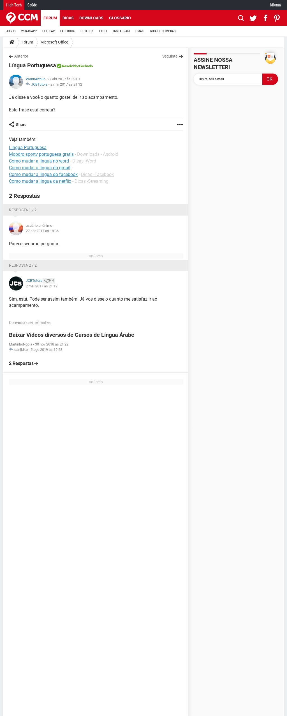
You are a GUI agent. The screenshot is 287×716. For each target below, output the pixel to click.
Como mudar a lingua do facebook (43, 174)
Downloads (91, 18)
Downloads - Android (97, 154)
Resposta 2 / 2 (23, 265)
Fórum (50, 18)
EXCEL (103, 31)
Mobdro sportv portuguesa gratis (41, 154)
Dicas (68, 18)
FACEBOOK (67, 31)
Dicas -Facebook (97, 174)
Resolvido (70, 66)
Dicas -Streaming (91, 181)
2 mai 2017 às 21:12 (66, 84)
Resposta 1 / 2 (23, 210)
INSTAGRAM (121, 31)
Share (21, 124)
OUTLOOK (87, 31)
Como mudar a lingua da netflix (40, 181)
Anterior (21, 56)
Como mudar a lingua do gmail (39, 167)
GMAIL (139, 31)
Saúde (32, 5)
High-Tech (14, 5)
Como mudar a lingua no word (39, 161)
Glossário (120, 18)
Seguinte (169, 56)
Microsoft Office (54, 42)
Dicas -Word (84, 161)
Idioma (275, 5)
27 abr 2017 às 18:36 (42, 231)
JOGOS (11, 31)
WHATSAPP (29, 31)
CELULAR (48, 31)
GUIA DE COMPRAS (162, 31)
